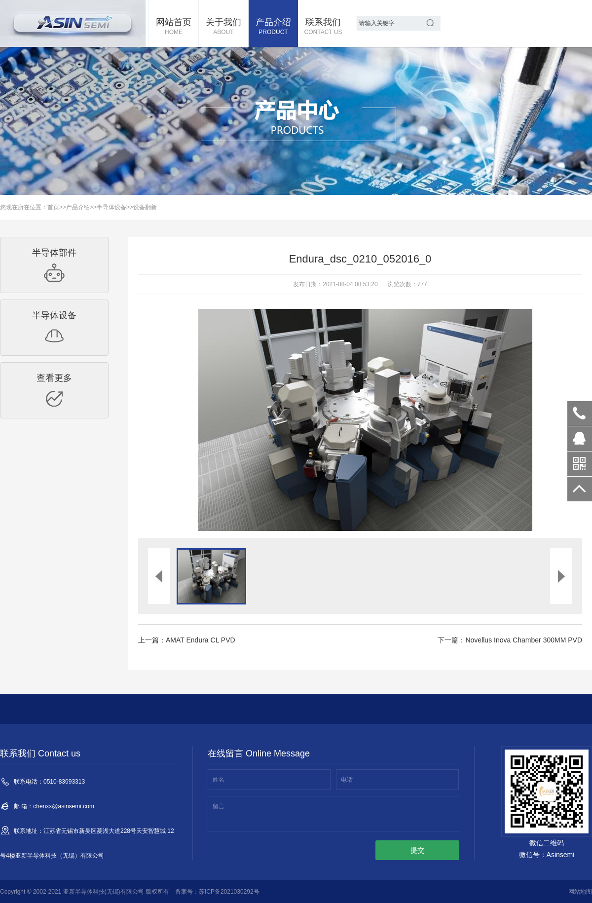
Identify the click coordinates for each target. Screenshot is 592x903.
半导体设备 (111, 207)
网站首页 (173, 27)
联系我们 (323, 27)
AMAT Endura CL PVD (200, 640)
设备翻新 (145, 207)
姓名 (218, 779)
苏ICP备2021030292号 (229, 891)
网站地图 (580, 891)
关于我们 (223, 27)
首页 (53, 207)
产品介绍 (273, 27)
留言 (218, 806)
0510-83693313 (579, 413)
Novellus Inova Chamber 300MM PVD (523, 640)
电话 (347, 779)
